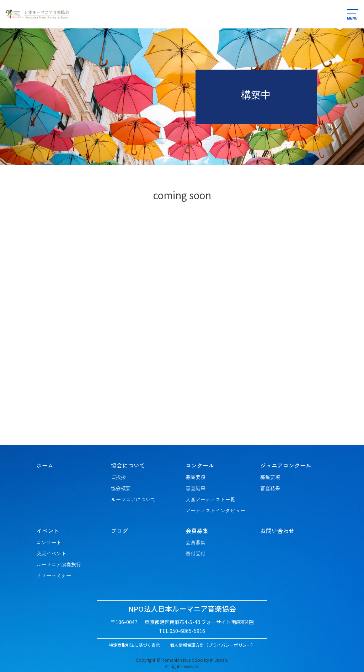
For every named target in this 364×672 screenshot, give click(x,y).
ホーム (44, 465)
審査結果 (195, 488)
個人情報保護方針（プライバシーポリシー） (212, 645)
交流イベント (51, 553)
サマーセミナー (53, 575)
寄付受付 (195, 553)
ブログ (119, 530)
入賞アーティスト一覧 (210, 499)
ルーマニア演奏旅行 (58, 564)
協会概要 (121, 488)
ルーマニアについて (133, 499)
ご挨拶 (118, 477)
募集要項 (195, 477)
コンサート (48, 542)
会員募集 (195, 542)
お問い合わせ (277, 530)
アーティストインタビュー (215, 510)
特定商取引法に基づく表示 (134, 645)
